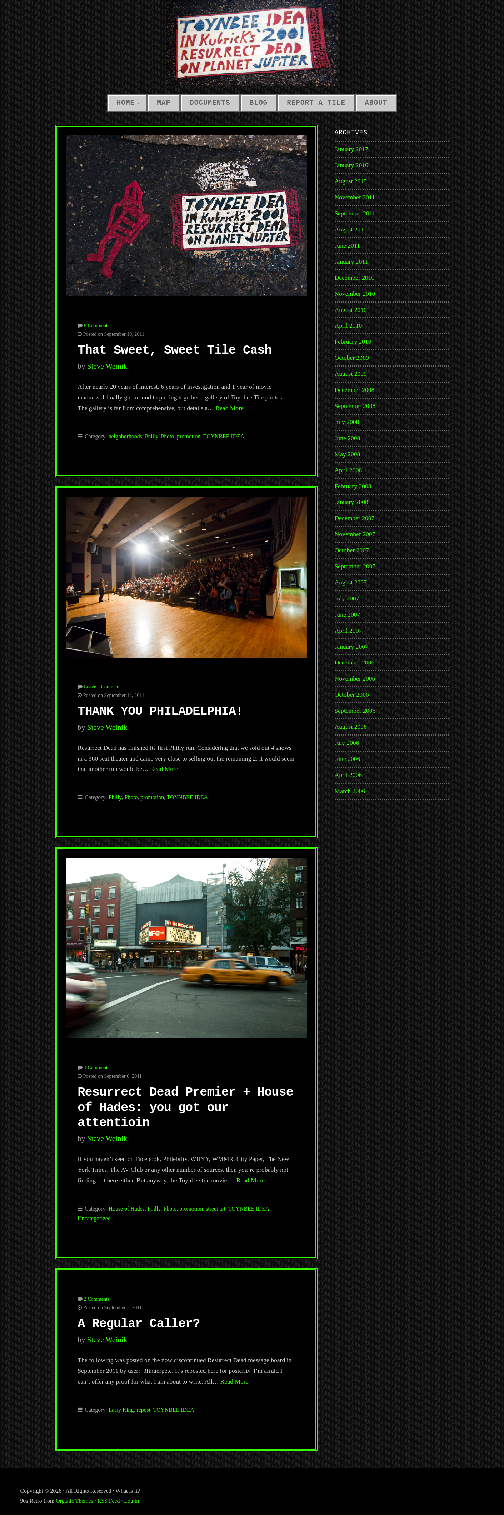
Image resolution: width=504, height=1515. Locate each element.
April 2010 (348, 325)
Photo (167, 436)
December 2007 (355, 518)
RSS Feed (109, 1501)
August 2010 (351, 309)
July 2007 (347, 598)
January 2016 (351, 165)
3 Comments (97, 1067)
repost (143, 1410)
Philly (151, 436)
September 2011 (355, 213)
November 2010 (355, 293)
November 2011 (355, 197)
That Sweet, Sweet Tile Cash (174, 350)
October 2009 (352, 357)
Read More (229, 408)
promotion (188, 436)
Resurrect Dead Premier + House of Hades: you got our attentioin (185, 1107)
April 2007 (348, 630)
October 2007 (352, 550)
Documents (210, 103)
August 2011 (351, 229)
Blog (259, 103)
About (376, 103)
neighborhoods (125, 436)
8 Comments (97, 325)
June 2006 (347, 758)
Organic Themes (74, 1501)
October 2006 (352, 694)
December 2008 (355, 389)
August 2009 (351, 373)
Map (163, 103)
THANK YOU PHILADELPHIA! (160, 711)
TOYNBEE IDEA (223, 436)
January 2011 (351, 261)
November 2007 (355, 534)
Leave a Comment (102, 686)
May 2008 (347, 454)
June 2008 (347, 438)
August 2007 (351, 582)
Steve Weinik (107, 366)
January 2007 (351, 646)
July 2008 (347, 421)
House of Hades (127, 1209)
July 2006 (347, 742)
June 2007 (347, 614)
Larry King (121, 1410)
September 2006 (355, 710)
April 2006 (348, 774)
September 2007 (355, 566)
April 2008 (348, 470)
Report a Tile (316, 103)
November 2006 (355, 678)
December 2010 (355, 277)
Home (126, 103)
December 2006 (355, 662)
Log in (131, 1501)
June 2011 (347, 245)
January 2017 (351, 149)
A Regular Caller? (139, 1324)
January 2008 (351, 501)
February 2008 (353, 486)
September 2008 (355, 405)
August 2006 (351, 726)
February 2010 (353, 341)
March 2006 (350, 790)
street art (215, 1209)
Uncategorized (94, 1218)
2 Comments (97, 1299)
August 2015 (351, 181)
